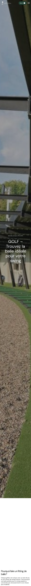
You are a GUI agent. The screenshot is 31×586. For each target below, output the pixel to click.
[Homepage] (6, 3)
